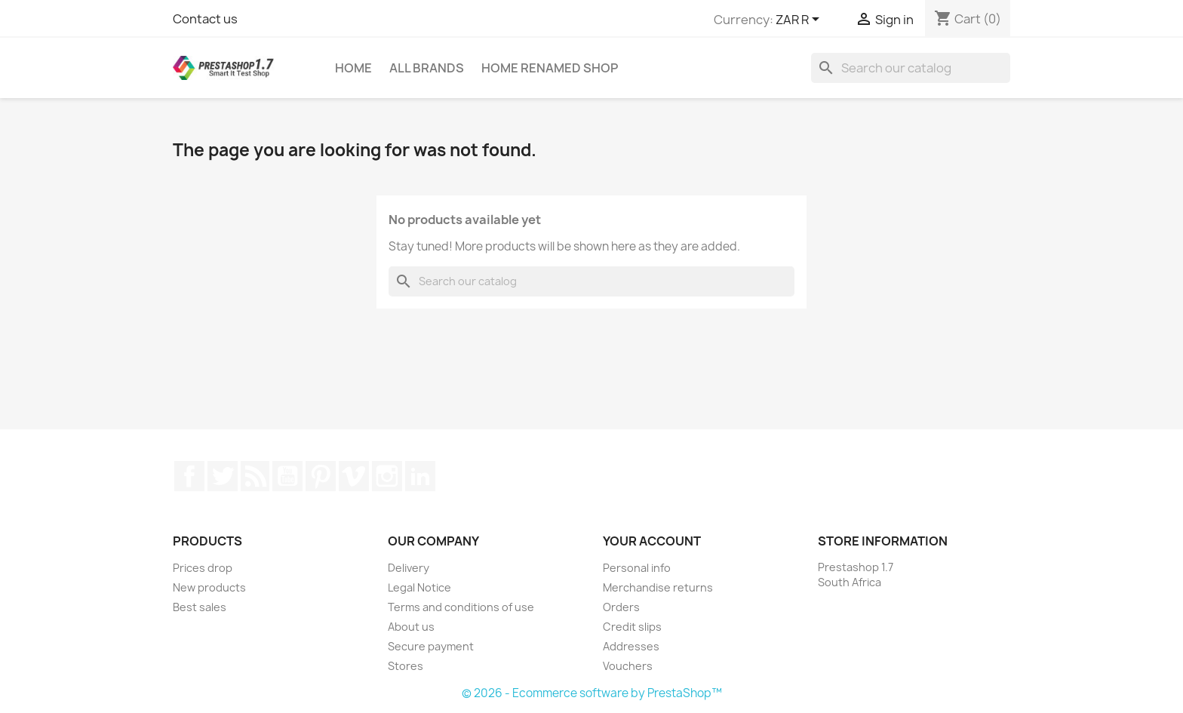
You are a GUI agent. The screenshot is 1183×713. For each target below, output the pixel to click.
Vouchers (628, 666)
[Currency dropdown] (800, 20)
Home (353, 68)
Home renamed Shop (549, 68)
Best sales (199, 607)
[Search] (910, 68)
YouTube (287, 476)
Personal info (637, 568)
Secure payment (431, 646)
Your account (652, 541)
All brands (426, 68)
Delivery (408, 568)
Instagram (387, 476)
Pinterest (321, 476)
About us (411, 626)
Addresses (631, 646)
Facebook (189, 476)
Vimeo (354, 476)
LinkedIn (420, 476)
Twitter (222, 476)
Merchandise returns (658, 587)
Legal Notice (419, 587)
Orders (621, 607)
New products (209, 587)
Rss (255, 476)
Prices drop (202, 568)
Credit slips (632, 626)
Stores (405, 666)
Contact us (205, 19)
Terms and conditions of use (461, 607)
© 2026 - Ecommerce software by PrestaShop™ (592, 693)
